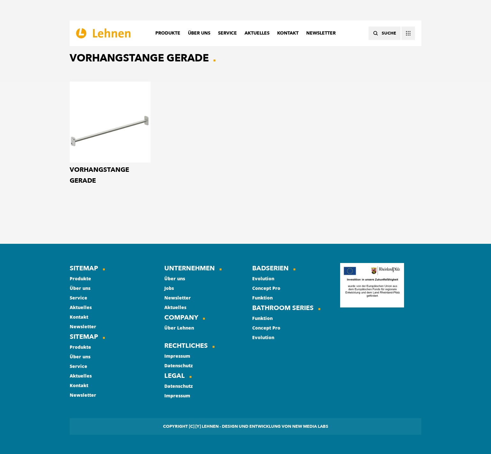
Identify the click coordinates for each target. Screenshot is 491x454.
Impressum (177, 356)
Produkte (80, 278)
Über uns (80, 288)
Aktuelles (81, 307)
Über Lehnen (179, 328)
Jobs (169, 288)
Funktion (262, 298)
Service (78, 298)
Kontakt (79, 317)
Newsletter (83, 326)
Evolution (263, 278)
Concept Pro (266, 288)
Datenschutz (178, 365)
